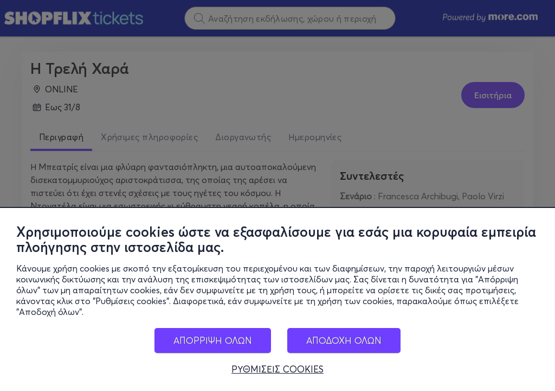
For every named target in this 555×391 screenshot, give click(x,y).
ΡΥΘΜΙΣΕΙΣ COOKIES (277, 369)
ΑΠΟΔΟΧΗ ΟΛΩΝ (344, 340)
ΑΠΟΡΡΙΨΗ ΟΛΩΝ (212, 340)
